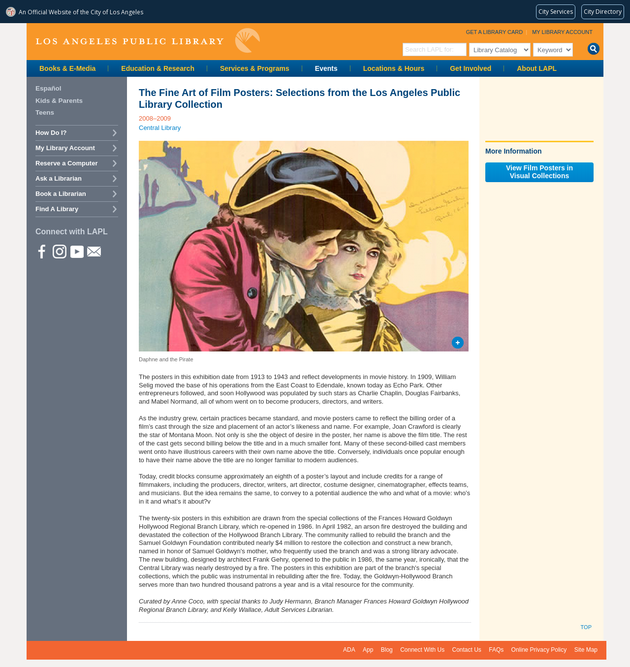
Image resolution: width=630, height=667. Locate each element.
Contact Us (466, 649)
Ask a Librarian (58, 178)
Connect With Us (422, 649)
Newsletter (93, 251)
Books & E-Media (67, 68)
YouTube (76, 251)
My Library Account (562, 32)
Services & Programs (254, 68)
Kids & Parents (59, 100)
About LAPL (537, 68)
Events (326, 68)
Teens (44, 112)
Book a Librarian (60, 193)
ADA (349, 649)
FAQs (496, 649)
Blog (387, 649)
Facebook (42, 251)
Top (586, 627)
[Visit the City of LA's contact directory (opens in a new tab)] (602, 11)
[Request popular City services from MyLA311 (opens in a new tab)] (555, 11)
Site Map (586, 649)
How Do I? (51, 132)
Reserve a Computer (66, 163)
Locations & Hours (393, 68)
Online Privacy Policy (539, 649)
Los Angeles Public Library (147, 40)
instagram (59, 251)
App (368, 649)
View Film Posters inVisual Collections (539, 171)
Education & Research (157, 68)
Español (48, 88)
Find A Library (56, 209)
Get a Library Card (494, 32)
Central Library (160, 127)
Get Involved (470, 68)
